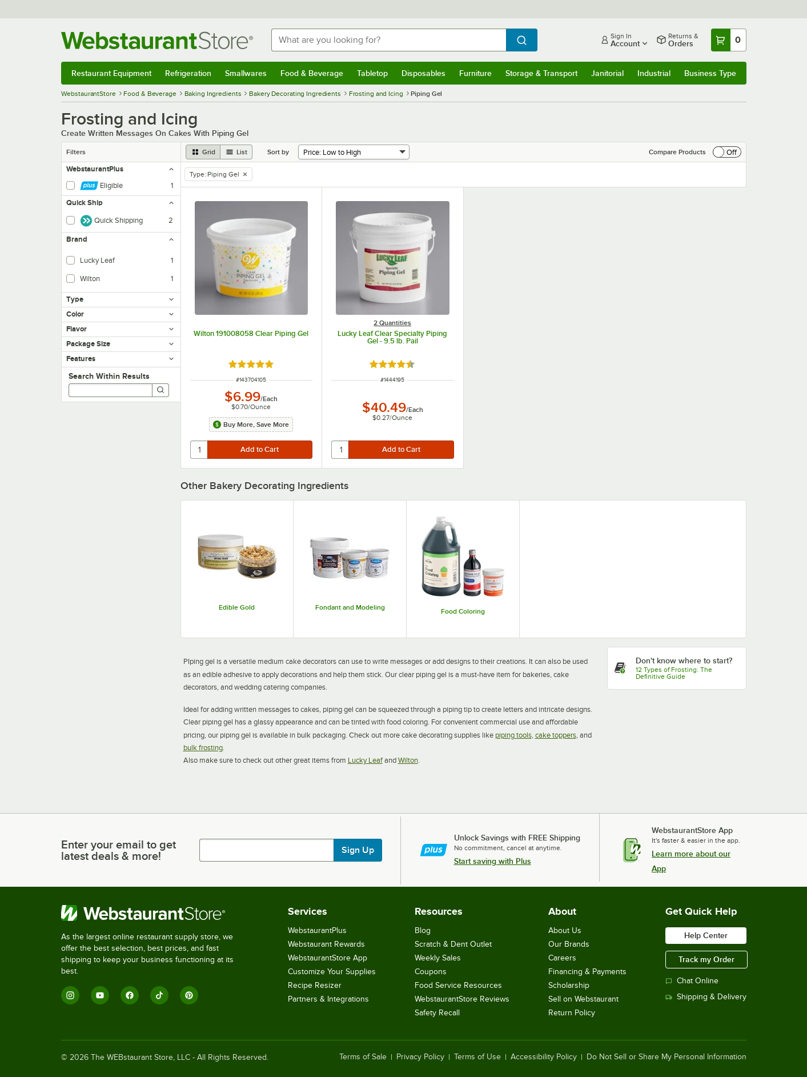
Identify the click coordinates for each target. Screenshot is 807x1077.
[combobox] (388, 40)
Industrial (654, 73)
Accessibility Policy (544, 1057)
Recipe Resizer (315, 985)
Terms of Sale (363, 1057)
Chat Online (691, 980)
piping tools (513, 735)
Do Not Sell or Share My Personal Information (666, 1057)
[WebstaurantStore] (155, 913)
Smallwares (246, 73)
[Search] (160, 390)
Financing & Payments (587, 971)
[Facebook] (130, 995)
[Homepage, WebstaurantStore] (157, 40)
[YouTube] (100, 995)
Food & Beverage (311, 73)
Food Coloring (463, 611)
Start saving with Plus (492, 861)
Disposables (423, 73)
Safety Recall (437, 1012)
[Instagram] (70, 995)
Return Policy (571, 1012)
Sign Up (358, 850)
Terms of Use (477, 1057)
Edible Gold (237, 607)
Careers (562, 958)
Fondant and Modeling (350, 607)
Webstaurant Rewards (326, 944)
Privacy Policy (420, 1057)
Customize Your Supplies (332, 971)
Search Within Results (109, 376)
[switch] (727, 152)
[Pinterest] (189, 995)
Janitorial (607, 73)
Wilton (408, 760)
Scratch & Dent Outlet (453, 944)
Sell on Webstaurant (583, 999)
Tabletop (372, 73)
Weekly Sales (438, 958)
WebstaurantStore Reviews (462, 999)
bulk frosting (203, 747)
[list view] (236, 152)
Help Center (706, 935)
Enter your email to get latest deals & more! (118, 850)
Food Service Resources (458, 985)
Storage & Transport (541, 73)
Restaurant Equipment (111, 73)
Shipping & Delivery (705, 996)
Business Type (710, 73)
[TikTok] (159, 995)
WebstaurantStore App (327, 958)
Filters (76, 152)
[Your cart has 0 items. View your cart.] (728, 40)
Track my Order (706, 959)
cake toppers (555, 735)
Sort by (278, 152)
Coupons (431, 971)
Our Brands (568, 944)
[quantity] (199, 450)
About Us (564, 930)
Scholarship (568, 985)
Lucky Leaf (365, 760)
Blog (423, 930)
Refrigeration (188, 73)
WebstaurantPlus (317, 930)
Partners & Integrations (328, 999)
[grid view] (203, 152)
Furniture (475, 73)
